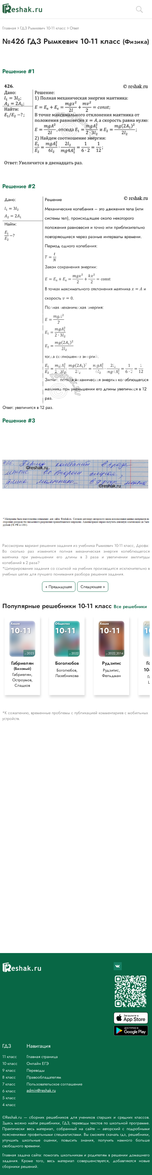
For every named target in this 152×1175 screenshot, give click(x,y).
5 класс (9, 1098)
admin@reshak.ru (41, 1090)
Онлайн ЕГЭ (38, 1063)
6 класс (9, 1091)
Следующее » (93, 587)
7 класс (8, 1084)
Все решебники (130, 606)
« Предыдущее (58, 587)
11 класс (9, 1056)
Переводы (36, 1070)
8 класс (9, 1077)
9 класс (9, 1070)
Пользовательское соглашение (54, 1084)
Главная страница (42, 1056)
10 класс (9, 1063)
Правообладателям (44, 1077)
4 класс (9, 1104)
